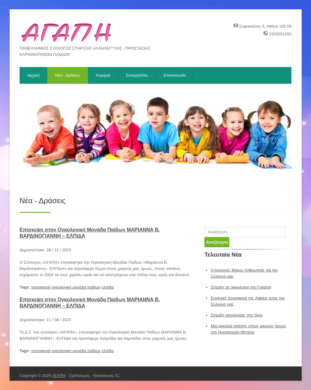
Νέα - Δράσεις (67, 75)
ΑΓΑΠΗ (58, 375)
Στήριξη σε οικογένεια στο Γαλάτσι (241, 287)
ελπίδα (108, 287)
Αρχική (33, 75)
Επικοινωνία (175, 75)
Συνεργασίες (137, 75)
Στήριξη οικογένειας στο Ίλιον (237, 315)
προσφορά (40, 287)
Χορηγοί (103, 75)
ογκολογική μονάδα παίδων (76, 287)
